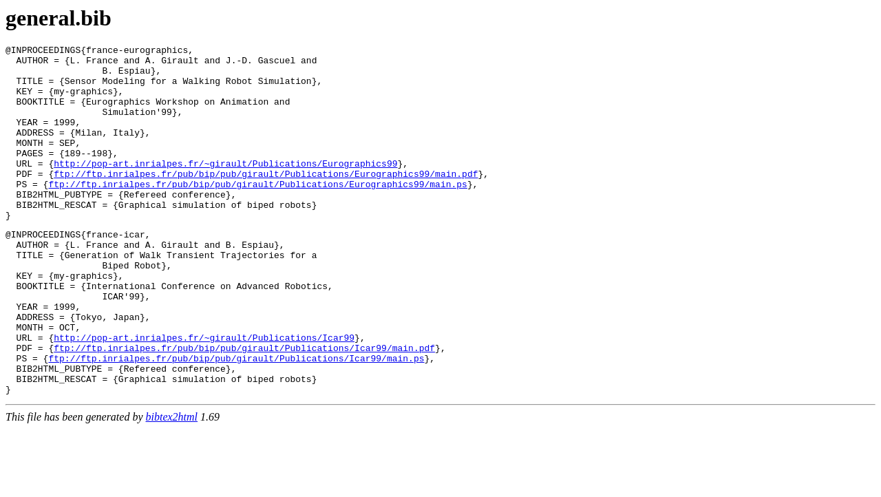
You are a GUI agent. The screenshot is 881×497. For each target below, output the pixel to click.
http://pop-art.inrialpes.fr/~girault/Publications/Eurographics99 (225, 188)
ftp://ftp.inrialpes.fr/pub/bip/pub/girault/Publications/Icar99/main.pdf (244, 407)
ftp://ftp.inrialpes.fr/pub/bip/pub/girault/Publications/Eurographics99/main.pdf (266, 200)
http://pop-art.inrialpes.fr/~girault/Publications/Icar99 (204, 395)
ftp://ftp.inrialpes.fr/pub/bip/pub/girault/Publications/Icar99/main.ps (236, 420)
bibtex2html (172, 485)
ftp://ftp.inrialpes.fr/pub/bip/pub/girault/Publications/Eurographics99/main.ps (257, 213)
